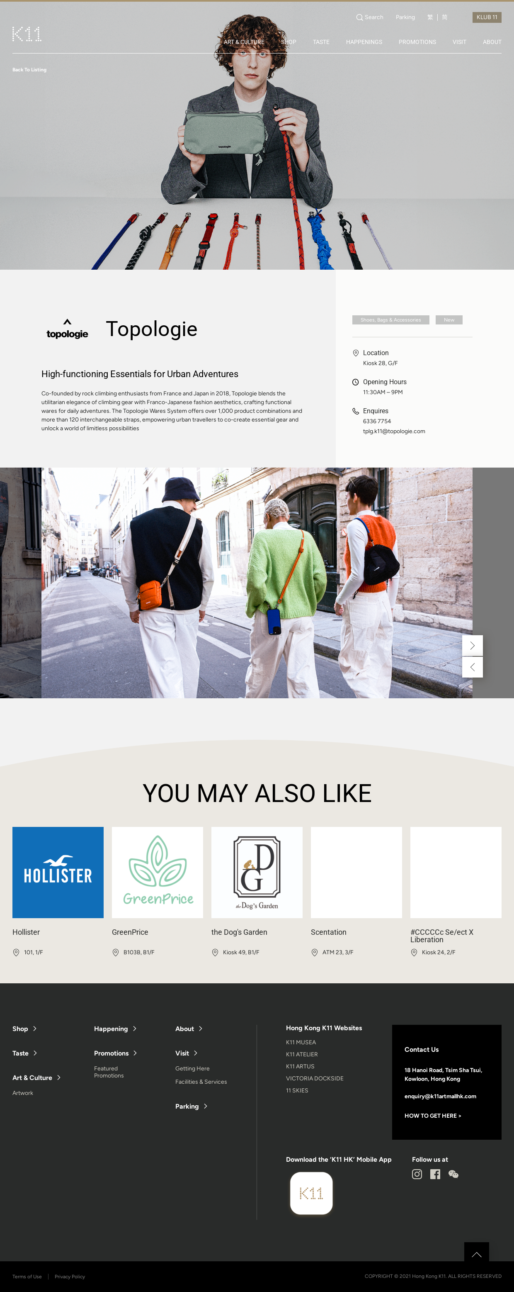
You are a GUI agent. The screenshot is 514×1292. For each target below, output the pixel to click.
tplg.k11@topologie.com (394, 431)
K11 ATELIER (302, 1054)
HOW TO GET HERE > (433, 1115)
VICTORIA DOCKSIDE (315, 1078)
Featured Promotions (109, 1072)
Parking (405, 17)
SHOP (288, 42)
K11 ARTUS (300, 1066)
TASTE (321, 42)
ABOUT (492, 42)
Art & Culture (32, 1078)
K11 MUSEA (301, 1042)
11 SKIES (297, 1090)
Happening (111, 1029)
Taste (20, 1053)
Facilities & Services (201, 1081)
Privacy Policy (70, 1276)
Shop (20, 1029)
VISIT (459, 42)
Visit (182, 1053)
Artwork (22, 1093)
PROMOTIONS (417, 42)
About (184, 1029)
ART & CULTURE (244, 42)
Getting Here (192, 1068)
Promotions (111, 1053)
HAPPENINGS (364, 42)
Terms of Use (27, 1276)
